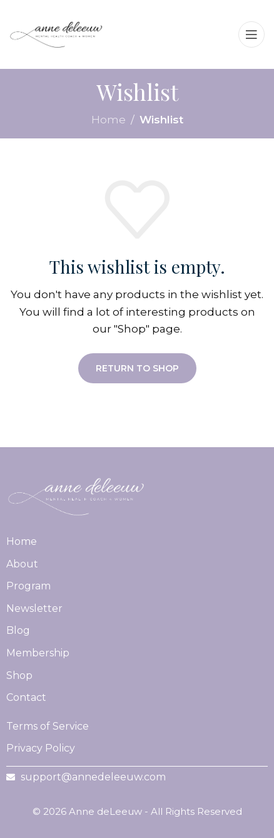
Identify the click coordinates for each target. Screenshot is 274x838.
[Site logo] (56, 33)
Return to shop (137, 368)
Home (108, 119)
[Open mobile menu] (251, 34)
